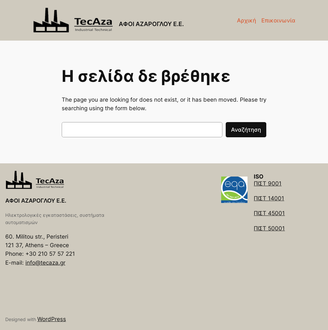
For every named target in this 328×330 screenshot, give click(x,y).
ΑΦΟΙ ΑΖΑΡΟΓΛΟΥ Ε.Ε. (151, 23)
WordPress (51, 319)
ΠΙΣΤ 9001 (267, 183)
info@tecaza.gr (45, 262)
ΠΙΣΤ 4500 (268, 213)
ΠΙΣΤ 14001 (269, 198)
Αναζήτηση (246, 129)
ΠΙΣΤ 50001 (269, 228)
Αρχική (246, 20)
